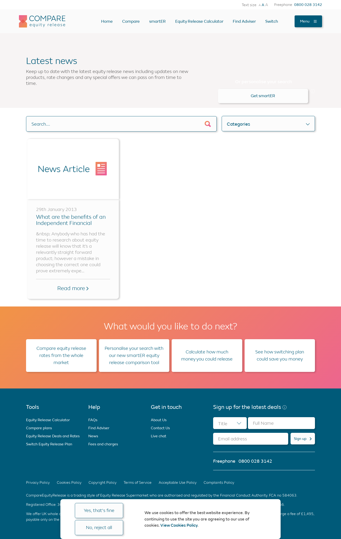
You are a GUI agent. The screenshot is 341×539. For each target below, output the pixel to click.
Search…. (40, 124)
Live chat (158, 436)
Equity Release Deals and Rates (53, 436)
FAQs (92, 420)
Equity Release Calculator (199, 21)
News (93, 436)
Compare (131, 21)
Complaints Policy (219, 482)
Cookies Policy (69, 482)
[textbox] (230, 423)
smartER (157, 21)
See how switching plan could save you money (279, 355)
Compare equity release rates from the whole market (61, 355)
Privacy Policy (38, 482)
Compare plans (39, 428)
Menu (308, 21)
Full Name (263, 423)
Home (107, 21)
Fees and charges (103, 444)
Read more (73, 288)
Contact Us (160, 428)
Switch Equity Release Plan (49, 444)
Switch (271, 21)
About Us (158, 420)
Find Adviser (244, 21)
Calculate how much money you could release (207, 355)
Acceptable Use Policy (178, 482)
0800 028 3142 (308, 5)
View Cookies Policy (178, 525)
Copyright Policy (103, 482)
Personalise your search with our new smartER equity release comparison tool (134, 355)
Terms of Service (138, 482)
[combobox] (230, 423)
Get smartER (263, 95)
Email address (232, 439)
